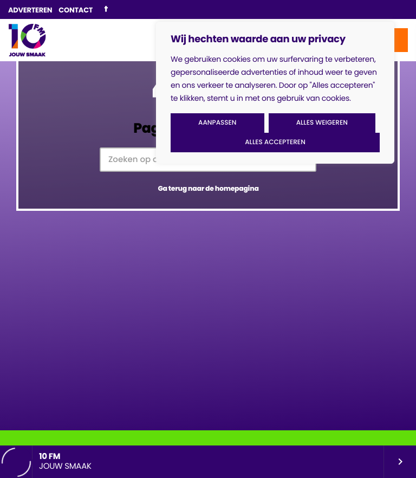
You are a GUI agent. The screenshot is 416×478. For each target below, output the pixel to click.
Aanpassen (217, 122)
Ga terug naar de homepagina (208, 188)
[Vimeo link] (27, 40)
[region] (275, 93)
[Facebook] (106, 10)
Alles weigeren (322, 122)
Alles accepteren (275, 142)
